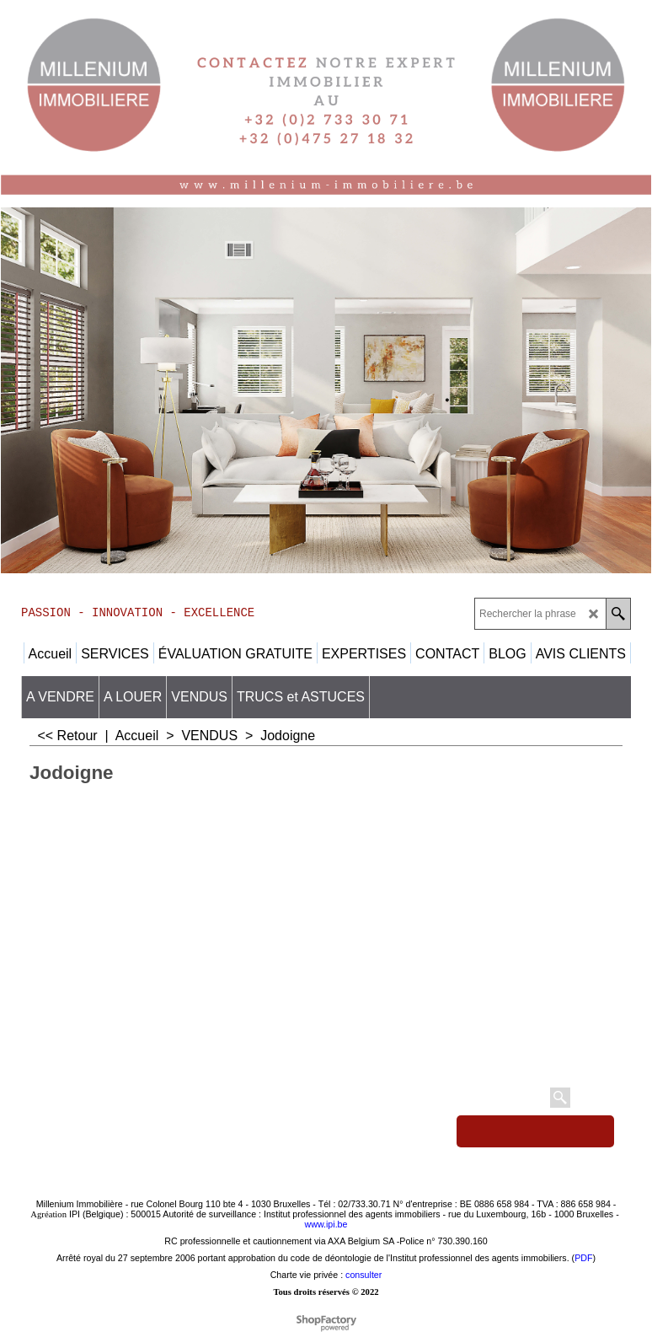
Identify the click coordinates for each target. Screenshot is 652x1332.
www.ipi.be (326, 1224)
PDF (583, 1258)
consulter (363, 1275)
